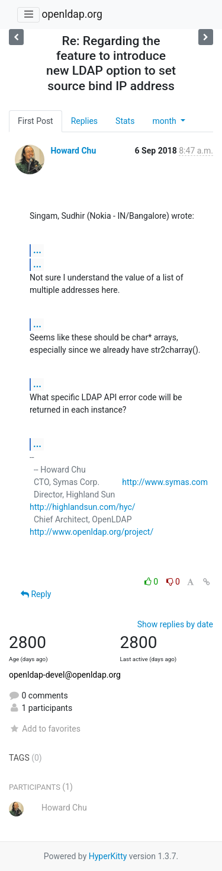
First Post (35, 121)
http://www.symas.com (165, 482)
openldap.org (71, 14)
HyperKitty (108, 856)
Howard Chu (73, 150)
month (165, 121)
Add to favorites (45, 728)
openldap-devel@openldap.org (65, 674)
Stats (124, 121)
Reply (36, 594)
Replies (84, 121)
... (37, 250)
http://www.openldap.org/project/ (91, 532)
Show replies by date (175, 624)
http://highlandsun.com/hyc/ (83, 507)
